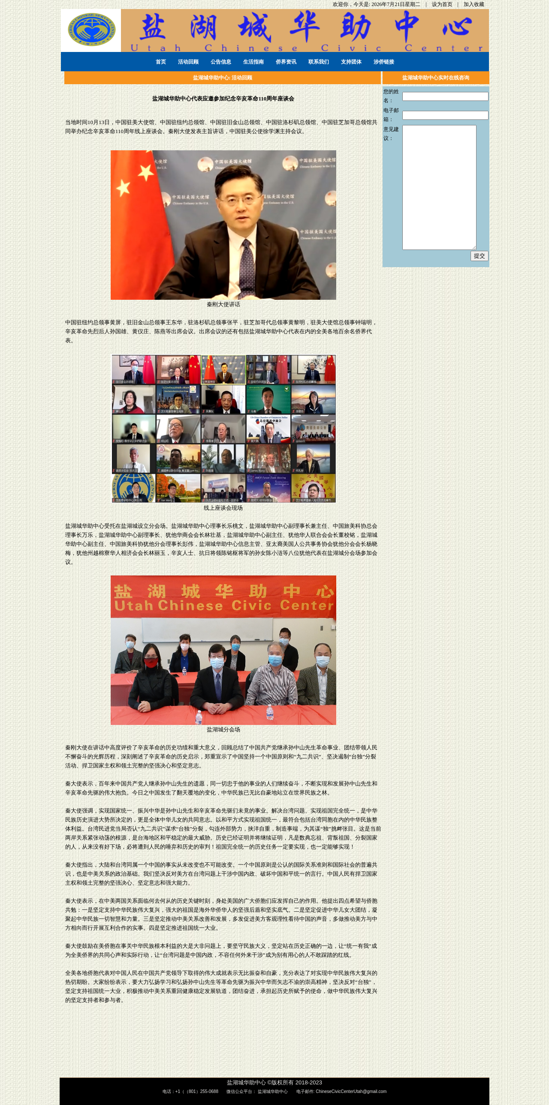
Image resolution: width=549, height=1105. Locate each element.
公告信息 (221, 62)
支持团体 (351, 62)
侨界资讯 (286, 62)
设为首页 (443, 4)
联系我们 (318, 62)
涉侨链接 (384, 62)
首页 (161, 62)
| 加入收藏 (471, 4)
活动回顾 (188, 62)
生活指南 (253, 62)
